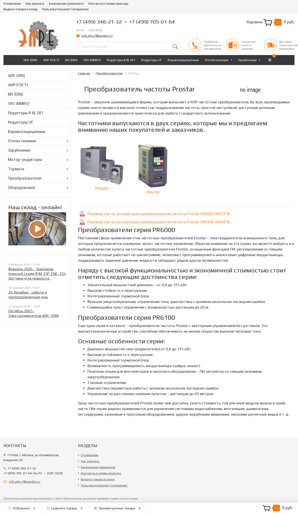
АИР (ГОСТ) (51, 60)
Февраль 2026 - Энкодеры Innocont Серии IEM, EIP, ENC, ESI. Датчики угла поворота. (37, 274)
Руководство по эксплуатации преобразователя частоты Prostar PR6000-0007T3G (158, 214)
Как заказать (35, 3)
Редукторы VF (151, 60)
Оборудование (21, 187)
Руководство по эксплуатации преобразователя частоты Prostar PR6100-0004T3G (158, 222)
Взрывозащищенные (183, 60)
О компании (12, 3)
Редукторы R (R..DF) (121, 60)
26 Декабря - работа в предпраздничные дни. (28, 294)
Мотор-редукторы (25, 159)
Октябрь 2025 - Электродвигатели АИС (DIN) (33, 313)
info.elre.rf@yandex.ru (97, 36)
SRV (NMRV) (92, 60)
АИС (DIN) (30, 60)
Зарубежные (247, 60)
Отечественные (217, 60)
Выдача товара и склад (20, 9)
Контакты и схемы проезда (108, 3)
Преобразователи (24, 178)
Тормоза (16, 169)
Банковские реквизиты (66, 3)
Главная (84, 73)
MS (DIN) (71, 60)
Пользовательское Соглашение (65, 9)
